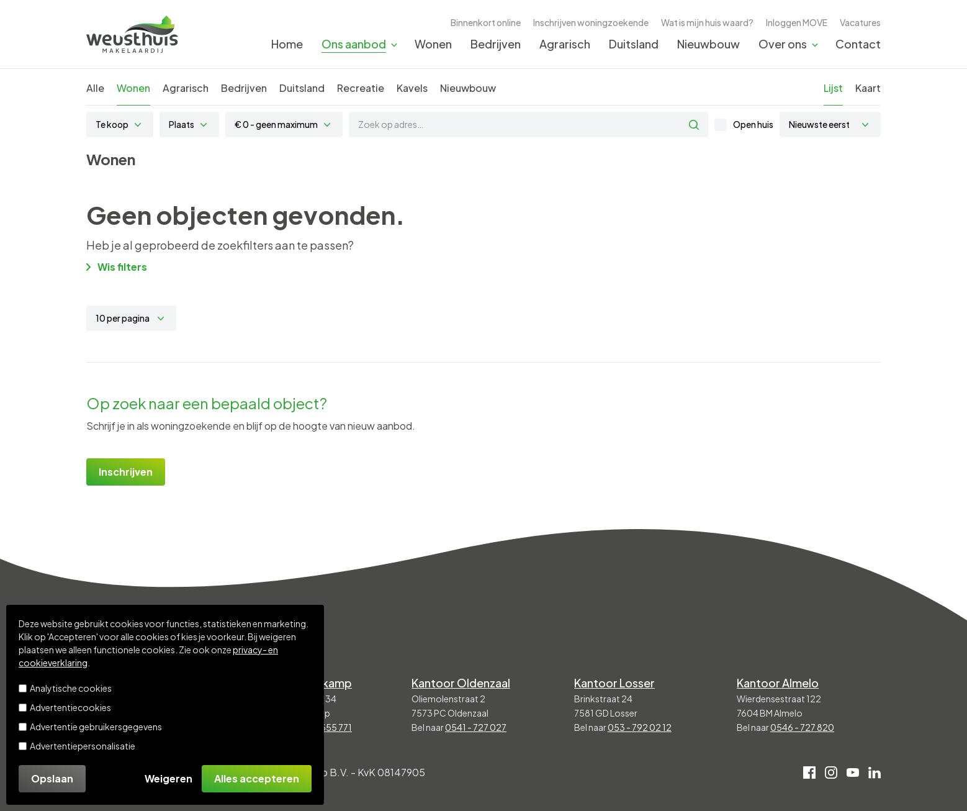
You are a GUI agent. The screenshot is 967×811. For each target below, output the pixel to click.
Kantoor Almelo (778, 683)
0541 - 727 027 (475, 727)
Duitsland (634, 44)
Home (287, 44)
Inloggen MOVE (796, 22)
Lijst (833, 87)
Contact (858, 44)
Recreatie (360, 87)
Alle (95, 87)
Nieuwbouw (708, 44)
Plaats (181, 124)
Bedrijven (495, 44)
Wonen (433, 44)
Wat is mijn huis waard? (707, 22)
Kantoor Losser (614, 683)
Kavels (412, 87)
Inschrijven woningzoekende (591, 22)
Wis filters (116, 266)
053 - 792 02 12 (640, 727)
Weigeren (168, 778)
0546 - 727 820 (802, 727)
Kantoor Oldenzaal (461, 683)
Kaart (868, 87)
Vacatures (860, 22)
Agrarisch (564, 44)
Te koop (112, 124)
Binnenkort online (486, 22)
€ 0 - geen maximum (276, 124)
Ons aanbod (354, 44)
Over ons (782, 44)
